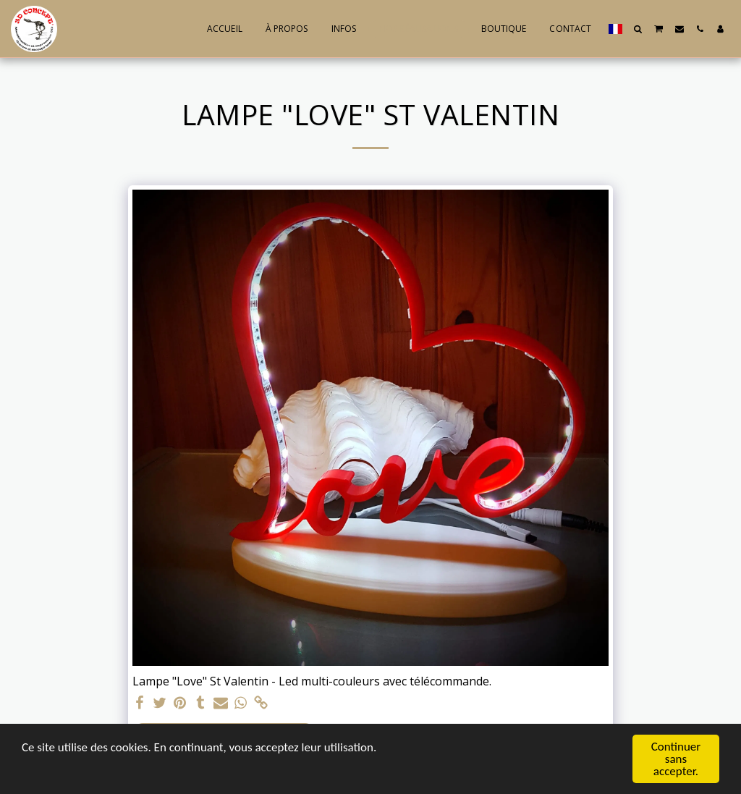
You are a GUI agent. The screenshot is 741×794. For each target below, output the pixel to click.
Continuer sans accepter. (676, 760)
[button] (638, 29)
